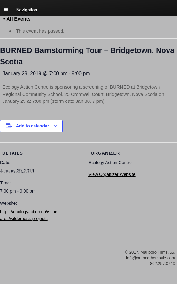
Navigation (26, 9)
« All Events (17, 19)
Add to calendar (32, 125)
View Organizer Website (112, 174)
